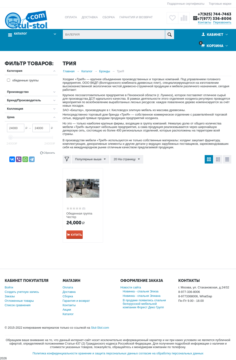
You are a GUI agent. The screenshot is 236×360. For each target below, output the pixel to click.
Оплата (68, 287)
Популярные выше (90, 159)
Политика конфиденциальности (54, 353)
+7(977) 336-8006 (214, 18)
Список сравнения (18, 305)
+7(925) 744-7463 (214, 14)
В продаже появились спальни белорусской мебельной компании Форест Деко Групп (144, 303)
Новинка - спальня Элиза (140, 291)
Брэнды (104, 71)
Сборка (68, 296)
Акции (67, 309)
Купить (76, 234)
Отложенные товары (19, 300)
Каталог (20, 33)
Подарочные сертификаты (185, 3)
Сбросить (49, 152)
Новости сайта (130, 287)
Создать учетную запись (22, 292)
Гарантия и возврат (76, 300)
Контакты (204, 22)
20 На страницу (127, 159)
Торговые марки (220, 3)
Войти (9, 287)
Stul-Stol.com (100, 327)
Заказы (10, 296)
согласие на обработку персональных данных (171, 353)
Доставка (69, 292)
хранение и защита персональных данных (108, 353)
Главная (69, 71)
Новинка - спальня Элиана (141, 296)
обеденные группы (25, 80)
